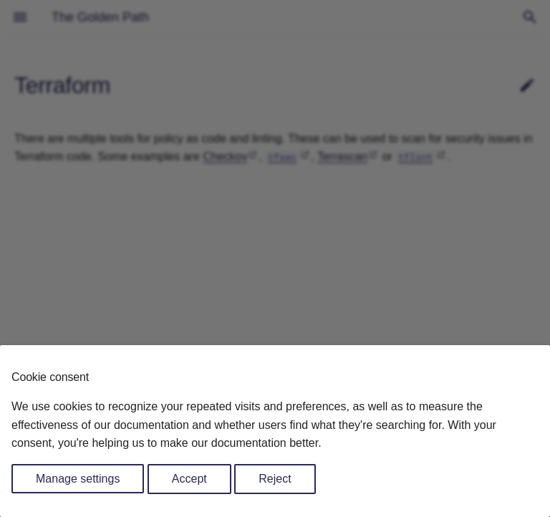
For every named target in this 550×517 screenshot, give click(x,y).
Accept (189, 479)
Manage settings (78, 479)
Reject (275, 479)
